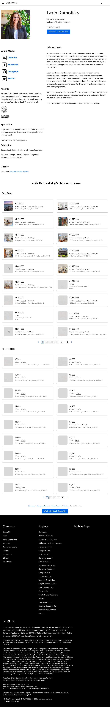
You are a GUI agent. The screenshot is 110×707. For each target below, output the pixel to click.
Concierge (43, 532)
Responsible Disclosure (21, 630)
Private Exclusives (46, 536)
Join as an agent (10, 547)
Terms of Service (47, 627)
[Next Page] (72, 342)
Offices (6, 558)
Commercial (43, 591)
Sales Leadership (10, 539)
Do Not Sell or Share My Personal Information (21, 627)
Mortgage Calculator (47, 565)
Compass (31, 506)
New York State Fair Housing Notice (16, 684)
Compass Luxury (45, 558)
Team (5, 536)
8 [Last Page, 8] (67, 342)
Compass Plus (44, 573)
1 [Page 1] (42, 342)
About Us (6, 532)
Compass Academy (46, 569)
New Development (46, 587)
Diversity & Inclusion (47, 580)
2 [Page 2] (46, 342)
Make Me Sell (44, 554)
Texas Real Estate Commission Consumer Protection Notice (24, 680)
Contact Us (7, 554)
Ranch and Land (45, 602)
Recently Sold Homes (47, 610)
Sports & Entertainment (48, 595)
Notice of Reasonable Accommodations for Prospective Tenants (26, 688)
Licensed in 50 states (11, 701)
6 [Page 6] (61, 342)
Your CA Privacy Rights (62, 633)
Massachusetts (56, 506)
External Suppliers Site (48, 606)
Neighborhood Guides (47, 584)
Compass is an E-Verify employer (45, 630)
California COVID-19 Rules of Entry (34, 633)
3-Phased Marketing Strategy (50, 543)
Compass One (44, 550)
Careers (6, 550)
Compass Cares (45, 576)
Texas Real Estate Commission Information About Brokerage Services (27, 678)
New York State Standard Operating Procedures (20, 686)
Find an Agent (44, 562)
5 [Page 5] (57, 342)
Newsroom (7, 562)
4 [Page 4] (53, 342)
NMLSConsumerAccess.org (41, 699)
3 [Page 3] (54, 498)
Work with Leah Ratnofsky (58, 32)
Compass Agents (43, 506)
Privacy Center (61, 627)
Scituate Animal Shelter (19, 171)
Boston (66, 506)
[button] (3, 2)
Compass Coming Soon (48, 539)
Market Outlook (45, 547)
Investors (6, 543)
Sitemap (42, 613)
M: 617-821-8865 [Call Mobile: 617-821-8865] (53, 27)
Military (41, 598)
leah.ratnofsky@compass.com (59, 22)
